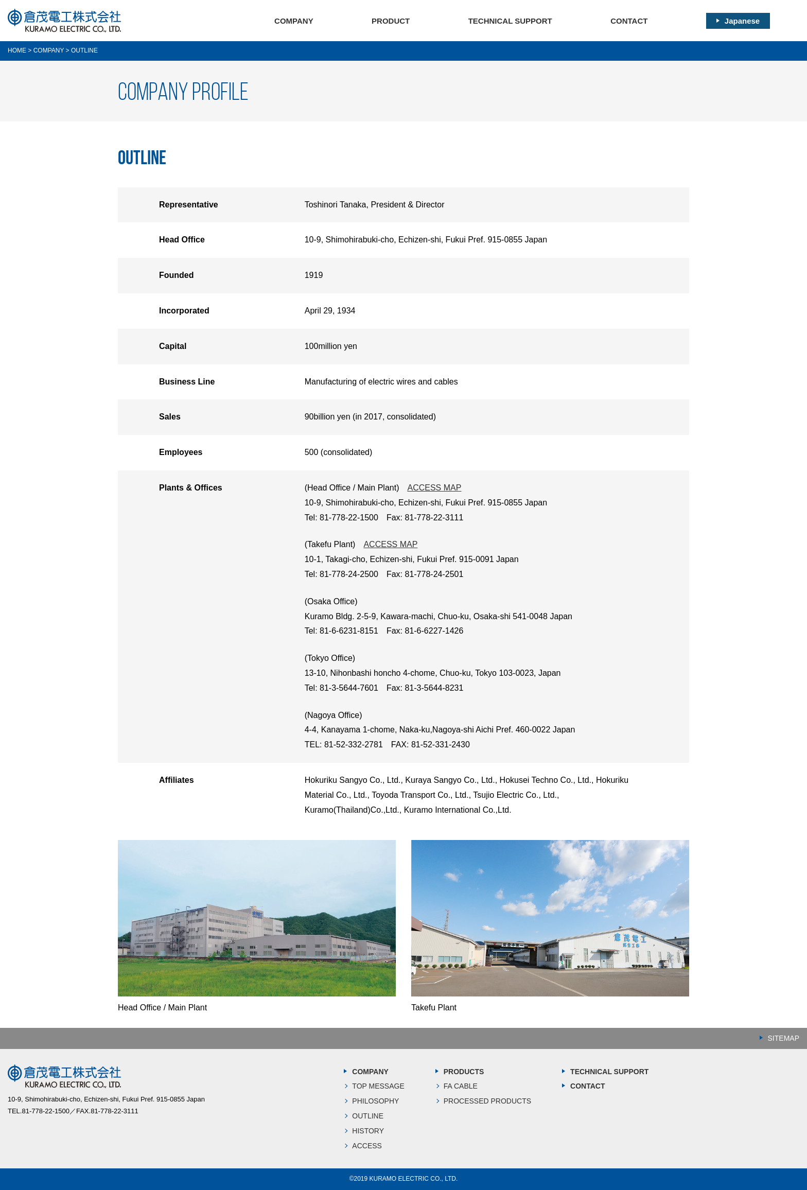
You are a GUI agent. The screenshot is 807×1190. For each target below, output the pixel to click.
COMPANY (293, 20)
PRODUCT (391, 20)
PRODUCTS (464, 1072)
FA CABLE (461, 1086)
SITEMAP (783, 1038)
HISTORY (368, 1131)
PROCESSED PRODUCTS (487, 1101)
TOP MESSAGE (378, 1086)
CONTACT (628, 20)
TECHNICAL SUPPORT (510, 20)
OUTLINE (367, 1116)
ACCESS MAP (434, 487)
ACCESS (367, 1146)
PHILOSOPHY (375, 1101)
